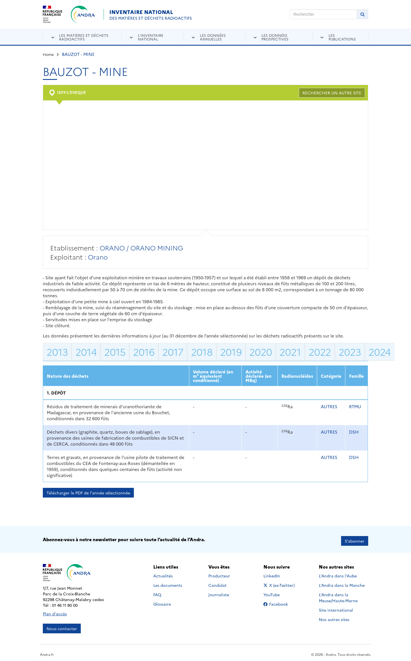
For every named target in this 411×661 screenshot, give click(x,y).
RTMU (355, 406)
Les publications (342, 37)
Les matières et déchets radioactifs (83, 37)
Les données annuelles (213, 37)
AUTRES (329, 406)
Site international (336, 607)
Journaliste (218, 592)
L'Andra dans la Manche (342, 582)
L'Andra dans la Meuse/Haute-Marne (338, 595)
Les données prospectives (275, 37)
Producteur (219, 573)
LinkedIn (277, 573)
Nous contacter (62, 625)
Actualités (163, 573)
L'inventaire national (150, 37)
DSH (354, 432)
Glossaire (162, 601)
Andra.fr (47, 651)
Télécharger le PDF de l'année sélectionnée (88, 493)
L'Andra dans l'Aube (338, 573)
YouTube (277, 592)
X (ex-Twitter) (280, 582)
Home (48, 54)
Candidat (217, 582)
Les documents (167, 582)
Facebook (280, 601)
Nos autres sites (334, 616)
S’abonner (354, 538)
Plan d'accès (55, 610)
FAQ (157, 592)
